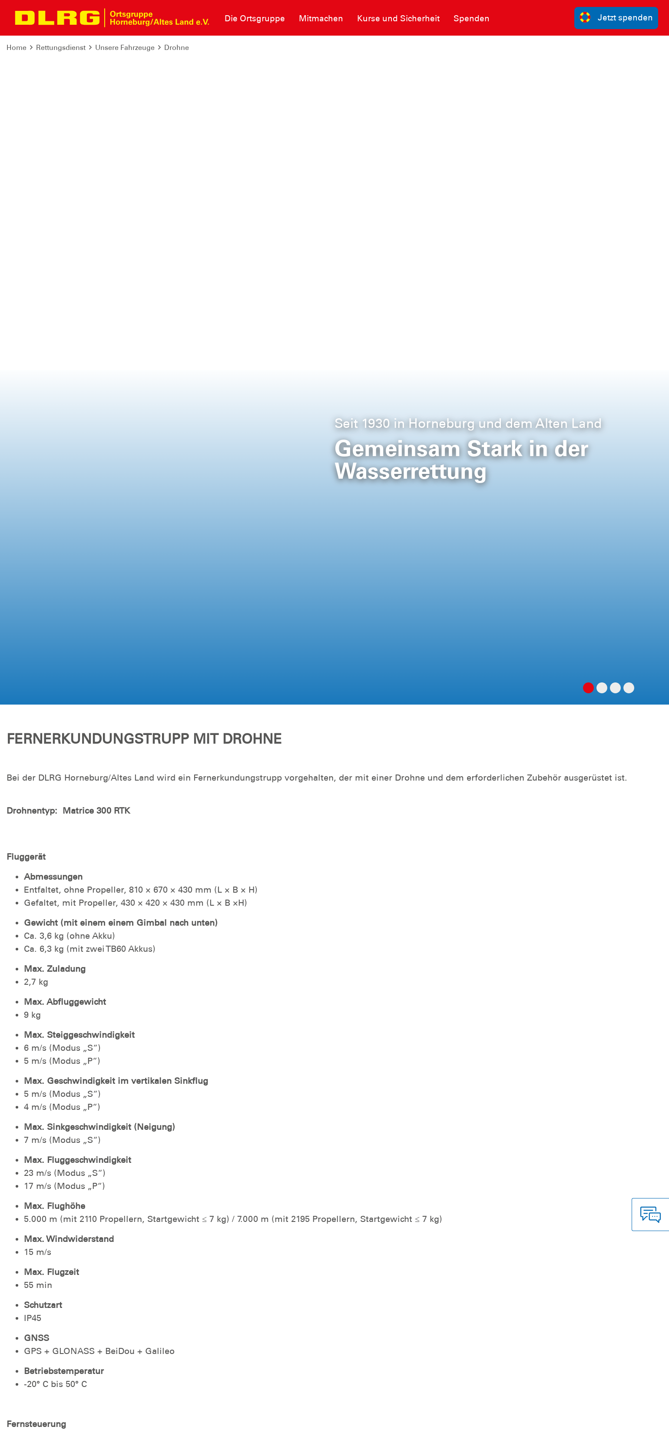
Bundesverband (451, 1417)
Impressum (28, 1417)
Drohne (176, 47)
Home (16, 47)
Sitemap (114, 1417)
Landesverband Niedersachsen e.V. (541, 1417)
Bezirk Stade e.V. (632, 1417)
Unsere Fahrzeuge (125, 47)
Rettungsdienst (61, 47)
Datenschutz (74, 1417)
